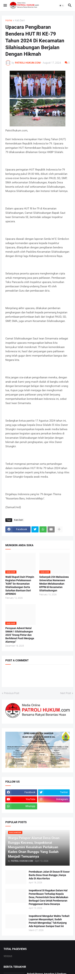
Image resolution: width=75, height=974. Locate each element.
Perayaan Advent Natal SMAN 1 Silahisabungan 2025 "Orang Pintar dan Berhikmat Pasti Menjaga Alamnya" (19, 635)
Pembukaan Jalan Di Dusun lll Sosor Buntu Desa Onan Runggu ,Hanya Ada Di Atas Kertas (49, 875)
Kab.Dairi (20, 20)
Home (8, 20)
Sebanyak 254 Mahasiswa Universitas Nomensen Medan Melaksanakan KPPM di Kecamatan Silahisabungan (54, 583)
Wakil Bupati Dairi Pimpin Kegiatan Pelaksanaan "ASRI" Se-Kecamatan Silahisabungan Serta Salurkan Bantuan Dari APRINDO (19, 585)
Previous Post (11, 693)
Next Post (65, 693)
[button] (5, 5)
